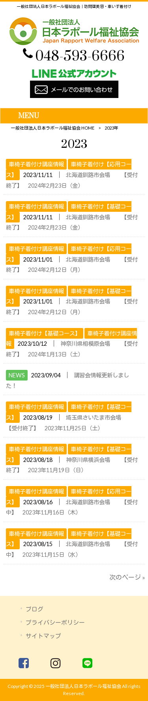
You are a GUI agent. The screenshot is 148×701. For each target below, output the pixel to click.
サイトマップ (43, 635)
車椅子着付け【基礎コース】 (45, 333)
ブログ (34, 608)
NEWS (17, 375)
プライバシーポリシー (55, 622)
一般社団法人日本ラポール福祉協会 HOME (52, 127)
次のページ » (127, 577)
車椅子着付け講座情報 (36, 164)
